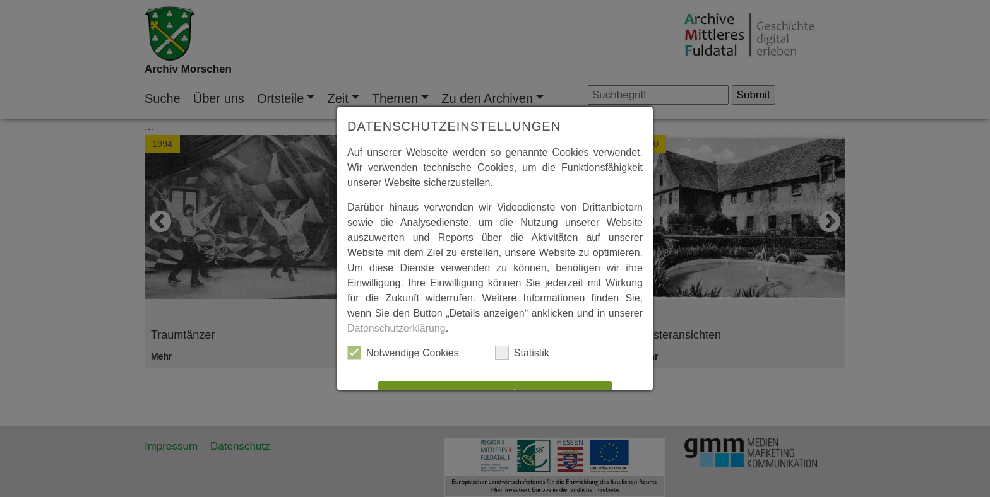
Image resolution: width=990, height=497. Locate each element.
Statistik (522, 353)
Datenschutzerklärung (396, 328)
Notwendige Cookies (403, 353)
